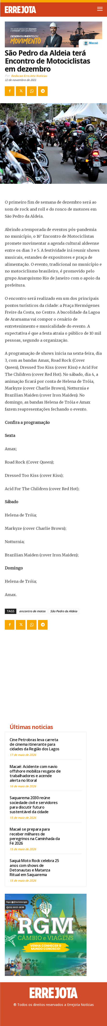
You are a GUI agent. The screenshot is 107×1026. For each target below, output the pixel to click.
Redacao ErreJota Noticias (29, 76)
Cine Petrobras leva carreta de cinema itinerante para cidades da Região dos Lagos (34, 744)
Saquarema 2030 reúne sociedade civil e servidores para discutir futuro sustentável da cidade (33, 804)
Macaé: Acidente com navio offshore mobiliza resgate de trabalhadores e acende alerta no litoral (35, 773)
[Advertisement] (46, 677)
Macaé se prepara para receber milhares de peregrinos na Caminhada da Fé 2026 (35, 836)
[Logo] (29, 9)
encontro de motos (32, 611)
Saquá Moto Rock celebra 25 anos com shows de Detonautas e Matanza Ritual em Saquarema (34, 867)
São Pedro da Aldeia (63, 611)
